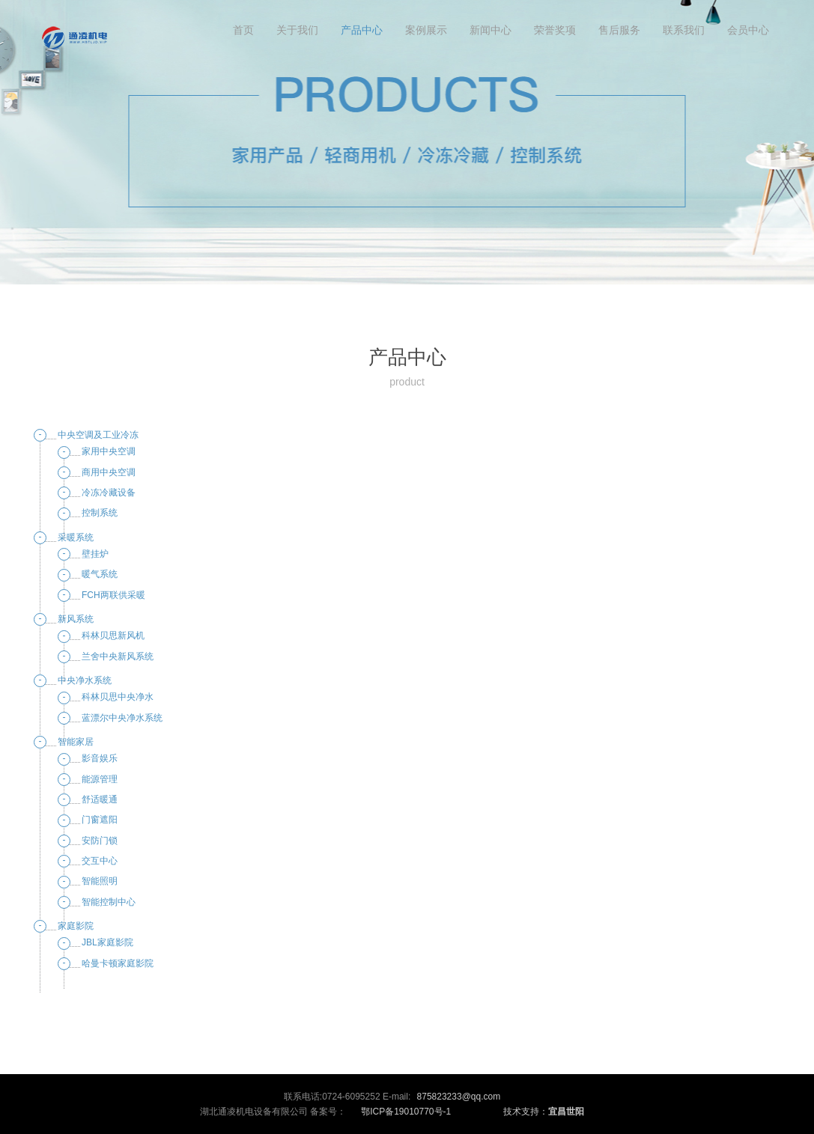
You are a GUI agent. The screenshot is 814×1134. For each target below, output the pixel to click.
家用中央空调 (109, 451)
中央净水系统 (85, 680)
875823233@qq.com (459, 1096)
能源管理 (100, 779)
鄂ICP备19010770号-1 (406, 1111)
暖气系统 (100, 574)
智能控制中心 (109, 902)
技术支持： (543, 1111)
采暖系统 (76, 537)
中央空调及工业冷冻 (98, 435)
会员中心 (748, 30)
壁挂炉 (95, 554)
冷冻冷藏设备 (109, 492)
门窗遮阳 (100, 819)
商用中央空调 (109, 472)
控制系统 (100, 512)
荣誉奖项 (555, 30)
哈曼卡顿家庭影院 (118, 963)
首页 (243, 30)
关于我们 (297, 30)
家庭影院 (76, 926)
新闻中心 (490, 30)
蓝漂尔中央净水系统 (122, 718)
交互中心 (100, 861)
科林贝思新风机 (113, 635)
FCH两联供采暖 (113, 595)
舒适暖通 (100, 799)
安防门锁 (100, 840)
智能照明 (100, 881)
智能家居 (76, 742)
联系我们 (684, 30)
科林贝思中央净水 (118, 697)
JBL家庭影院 (107, 942)
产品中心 (362, 30)
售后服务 (619, 30)
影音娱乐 (100, 758)
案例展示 (426, 30)
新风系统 (76, 619)
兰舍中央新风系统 (118, 656)
